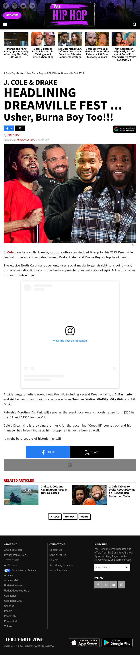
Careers (53, 560)
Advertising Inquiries (61, 565)
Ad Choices (10, 565)
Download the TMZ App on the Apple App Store (84, 642)
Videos (8, 626)
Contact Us (55, 549)
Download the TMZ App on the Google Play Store (117, 642)
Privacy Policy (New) (15, 555)
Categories (10, 595)
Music (84, 516)
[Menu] (5, 24)
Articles (8, 575)
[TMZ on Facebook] (6, 6)
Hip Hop (70, 516)
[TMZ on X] (15, 6)
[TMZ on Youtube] (23, 6)
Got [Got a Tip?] (12, 15)
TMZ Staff (13, 135)
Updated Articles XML (16, 590)
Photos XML (11, 621)
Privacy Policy (102, 559)
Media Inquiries (58, 570)
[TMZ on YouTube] (113, 584)
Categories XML (13, 600)
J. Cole (54, 516)
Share (48, 452)
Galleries (9, 605)
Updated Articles (13, 585)
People (8, 611)
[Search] (135, 24)
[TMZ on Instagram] (32, 6)
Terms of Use (11, 560)
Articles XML (11, 580)
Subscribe (126, 567)
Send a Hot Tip (57, 555)
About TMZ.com (13, 549)
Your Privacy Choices (20, 570)
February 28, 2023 (25, 140)
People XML (11, 616)
